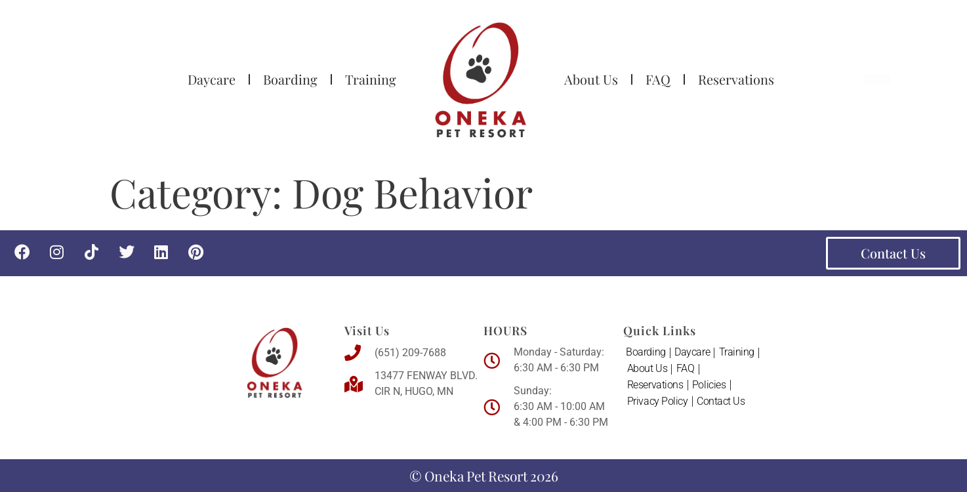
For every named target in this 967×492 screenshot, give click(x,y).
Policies (709, 386)
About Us (591, 79)
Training (370, 79)
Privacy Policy (657, 403)
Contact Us (721, 403)
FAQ (658, 79)
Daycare (212, 79)
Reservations (736, 79)
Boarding (290, 79)
